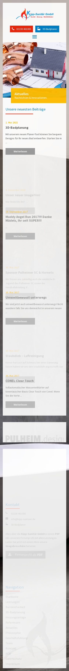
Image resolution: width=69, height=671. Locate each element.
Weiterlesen (20, 152)
